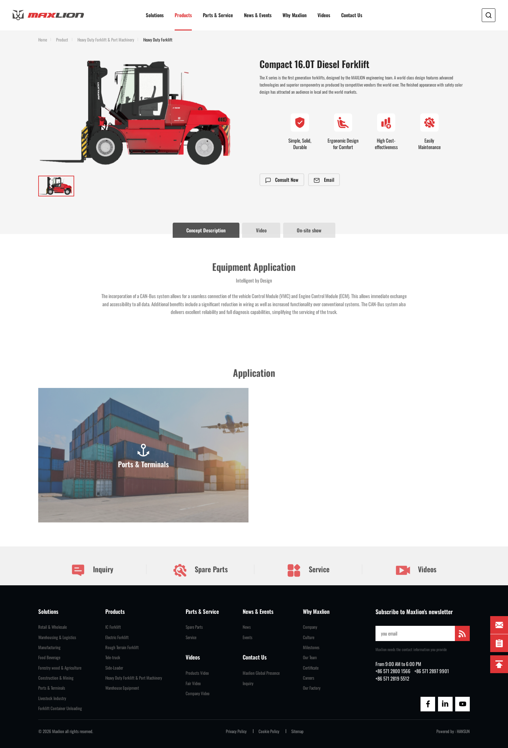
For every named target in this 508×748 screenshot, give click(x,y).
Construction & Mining (56, 678)
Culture (308, 637)
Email (324, 179)
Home (42, 40)
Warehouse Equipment (122, 688)
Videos (324, 14)
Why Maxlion (294, 14)
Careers (308, 678)
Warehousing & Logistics (57, 637)
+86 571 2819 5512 (392, 678)
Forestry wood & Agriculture (59, 668)
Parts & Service (218, 14)
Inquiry (92, 576)
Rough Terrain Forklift (122, 647)
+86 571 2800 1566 (392, 670)
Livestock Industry (52, 698)
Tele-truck (112, 657)
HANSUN (463, 731)
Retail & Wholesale (52, 627)
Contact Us (351, 14)
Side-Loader (114, 668)
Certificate (310, 668)
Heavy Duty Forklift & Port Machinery (105, 40)
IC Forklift (113, 627)
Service (307, 576)
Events (247, 637)
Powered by (445, 731)
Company (310, 627)
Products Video (197, 673)
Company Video (198, 693)
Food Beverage (49, 657)
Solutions (155, 14)
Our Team (310, 657)
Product (62, 40)
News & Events (257, 14)
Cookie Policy (269, 731)
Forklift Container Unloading (60, 708)
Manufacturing (49, 647)
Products (183, 14)
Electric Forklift (117, 637)
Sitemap (297, 731)
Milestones (311, 647)
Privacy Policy (236, 731)
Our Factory (311, 688)
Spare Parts (200, 576)
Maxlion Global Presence (261, 673)
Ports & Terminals (51, 688)
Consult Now (282, 179)
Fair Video (193, 683)
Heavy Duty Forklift (157, 40)
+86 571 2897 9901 (431, 670)
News (247, 627)
